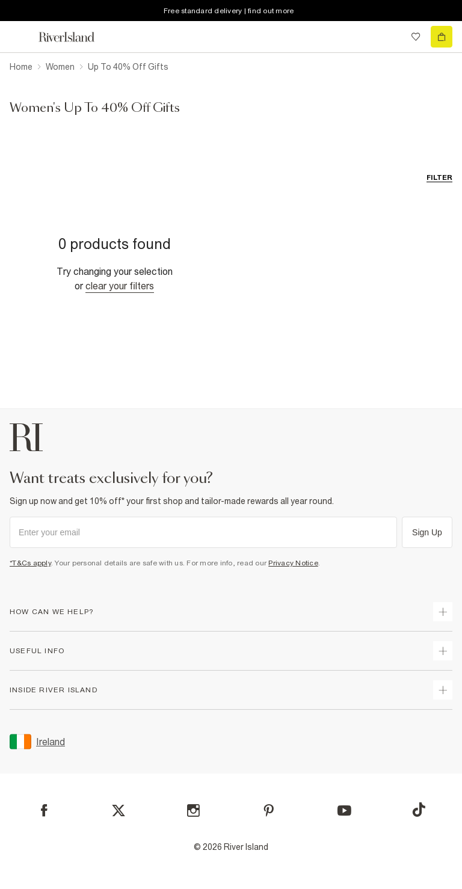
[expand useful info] (442, 650)
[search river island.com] (391, 37)
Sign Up (427, 532)
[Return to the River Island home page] (74, 37)
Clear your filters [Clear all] (119, 285)
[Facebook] (44, 810)
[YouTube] (344, 810)
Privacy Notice (293, 563)
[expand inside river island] (442, 690)
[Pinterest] (268, 810)
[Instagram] (193, 810)
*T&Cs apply (30, 563)
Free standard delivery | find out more (229, 11)
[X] (118, 810)
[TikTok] (418, 809)
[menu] (20, 37)
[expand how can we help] (442, 611)
